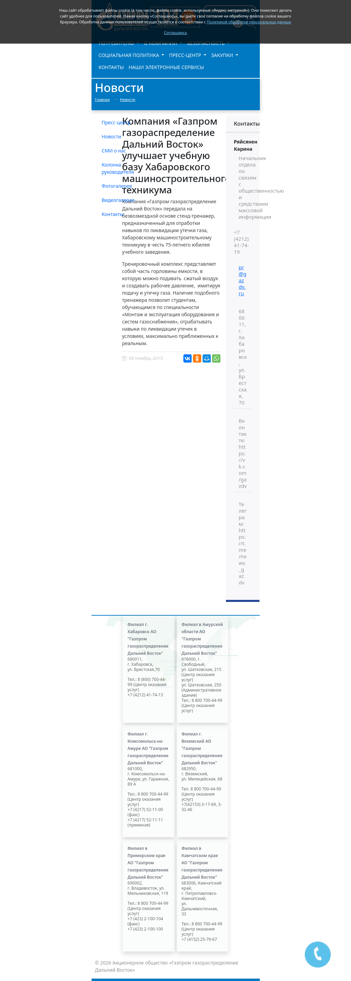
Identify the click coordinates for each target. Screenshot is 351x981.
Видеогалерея (118, 200)
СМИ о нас (114, 150)
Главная (102, 99)
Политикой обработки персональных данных (249, 21)
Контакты (111, 67)
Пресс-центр (116, 122)
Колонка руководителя (118, 168)
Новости (127, 99)
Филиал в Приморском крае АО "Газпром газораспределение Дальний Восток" (148, 862)
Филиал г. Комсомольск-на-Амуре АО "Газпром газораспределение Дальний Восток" (148, 748)
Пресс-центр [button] (185, 55)
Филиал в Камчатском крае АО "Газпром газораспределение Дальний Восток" (202, 862)
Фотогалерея (117, 186)
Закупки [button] (222, 55)
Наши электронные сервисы (166, 67)
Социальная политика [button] (129, 55)
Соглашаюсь (175, 32)
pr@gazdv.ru (242, 280)
